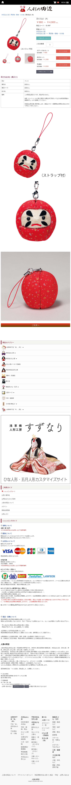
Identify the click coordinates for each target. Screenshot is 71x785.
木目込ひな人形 (9, 358)
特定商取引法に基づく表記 (44, 775)
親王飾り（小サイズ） (34, 751)
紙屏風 (54, 735)
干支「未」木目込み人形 (14, 726)
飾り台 (6, 381)
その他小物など (9, 404)
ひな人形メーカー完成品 (11, 364)
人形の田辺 (35, 779)
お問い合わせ (64, 775)
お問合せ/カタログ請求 (8, 499)
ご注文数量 (40, 44)
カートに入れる (63, 51)
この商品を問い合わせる (43, 38)
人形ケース (8, 392)
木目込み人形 (40, 31)
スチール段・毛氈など (56, 740)
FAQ (56, 775)
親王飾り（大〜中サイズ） (35, 744)
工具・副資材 (8, 398)
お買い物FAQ (6, 495)
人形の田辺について (8, 502)
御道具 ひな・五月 (10, 387)
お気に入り (5, 514)
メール (26, 686)
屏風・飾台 (56, 732)
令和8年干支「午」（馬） (13, 409)
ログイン (4, 506)
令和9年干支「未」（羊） (13, 347)
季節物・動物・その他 (56, 33)
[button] (35, 612)
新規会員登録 (6, 510)
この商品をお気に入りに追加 (44, 71)
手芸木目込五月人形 (10, 370)
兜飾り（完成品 (8, 375)
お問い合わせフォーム (18, 686)
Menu (68, 2)
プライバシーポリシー (25, 775)
